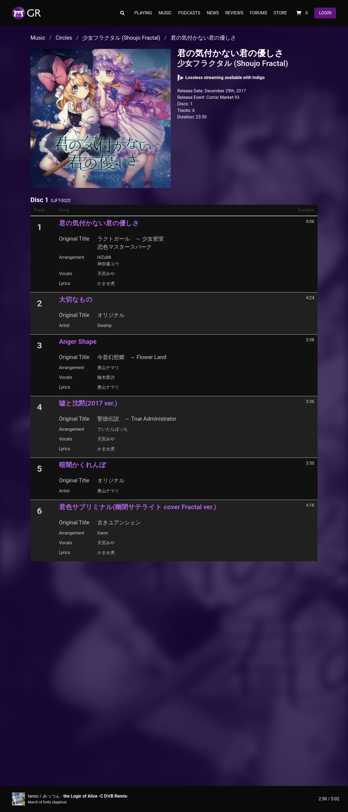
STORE (280, 12)
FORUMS (258, 12)
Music (37, 37)
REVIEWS (234, 12)
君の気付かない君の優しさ (203, 37)
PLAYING (143, 12)
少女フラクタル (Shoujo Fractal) (121, 37)
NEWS (213, 12)
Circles (63, 37)
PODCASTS (189, 12)
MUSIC (165, 12)
